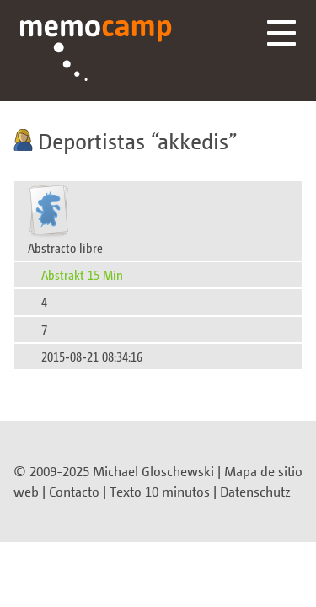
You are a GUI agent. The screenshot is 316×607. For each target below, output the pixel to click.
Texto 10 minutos (160, 491)
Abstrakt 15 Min (82, 274)
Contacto (74, 491)
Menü (281, 33)
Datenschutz (255, 491)
